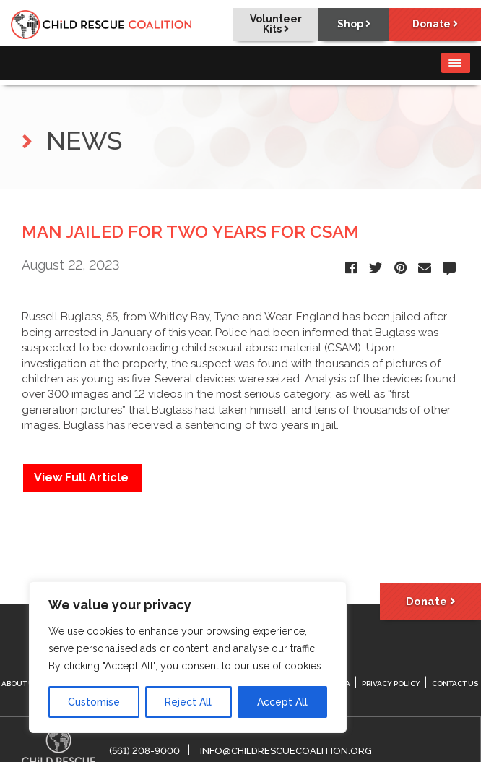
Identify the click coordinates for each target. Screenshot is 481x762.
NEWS (72, 140)
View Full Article (82, 477)
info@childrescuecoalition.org (286, 750)
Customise (94, 702)
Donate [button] (434, 24)
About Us (19, 684)
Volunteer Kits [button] (272, 24)
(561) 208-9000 (144, 750)
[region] (188, 657)
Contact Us (455, 684)
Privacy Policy (391, 684)
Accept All (282, 702)
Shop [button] (351, 24)
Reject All (188, 702)
